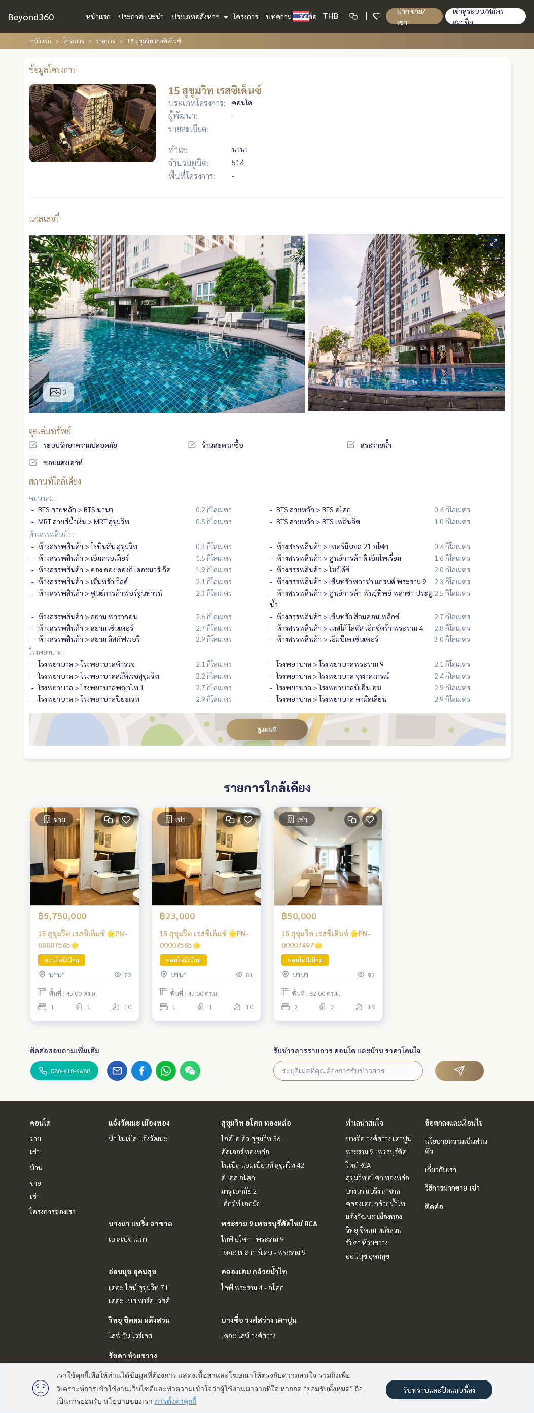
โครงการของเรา (53, 1211)
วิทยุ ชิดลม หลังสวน (139, 1319)
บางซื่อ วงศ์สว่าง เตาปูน (259, 1319)
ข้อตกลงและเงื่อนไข (454, 1122)
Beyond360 (31, 16)
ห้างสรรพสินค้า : (51, 533)
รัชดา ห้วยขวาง (133, 1355)
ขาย (35, 1138)
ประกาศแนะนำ (141, 16)
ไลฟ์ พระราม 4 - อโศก (252, 1287)
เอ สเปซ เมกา (128, 1238)
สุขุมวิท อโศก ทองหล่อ (256, 1122)
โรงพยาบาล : (47, 651)
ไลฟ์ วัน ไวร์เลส (130, 1335)
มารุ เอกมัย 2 (239, 1190)
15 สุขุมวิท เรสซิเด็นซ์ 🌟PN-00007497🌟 (326, 938)
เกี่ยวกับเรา (440, 1169)
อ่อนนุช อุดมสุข (132, 1271)
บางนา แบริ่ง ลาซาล (140, 1223)
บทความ (279, 16)
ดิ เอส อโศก (238, 1177)
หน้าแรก (98, 16)
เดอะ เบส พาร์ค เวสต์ (139, 1300)
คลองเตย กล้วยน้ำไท (254, 1271)
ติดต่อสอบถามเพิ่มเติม (64, 1050)
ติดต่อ (308, 16)
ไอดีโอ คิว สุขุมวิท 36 (251, 1138)
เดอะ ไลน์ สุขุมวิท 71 (138, 1287)
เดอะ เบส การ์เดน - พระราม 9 (263, 1252)
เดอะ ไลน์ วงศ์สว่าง (248, 1335)
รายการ (105, 41)
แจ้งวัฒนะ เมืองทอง (139, 1122)
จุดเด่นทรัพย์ (50, 431)
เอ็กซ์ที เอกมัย (241, 1203)
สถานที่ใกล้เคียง (55, 481)
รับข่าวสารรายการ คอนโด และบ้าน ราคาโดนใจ (347, 1050)
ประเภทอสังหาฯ (198, 16)
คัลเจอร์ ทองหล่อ (245, 1151)
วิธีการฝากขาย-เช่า (452, 1187)
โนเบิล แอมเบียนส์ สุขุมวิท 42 (263, 1164)
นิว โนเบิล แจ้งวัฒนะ (138, 1138)
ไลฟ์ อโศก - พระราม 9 (252, 1238)
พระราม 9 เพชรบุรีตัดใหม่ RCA (269, 1223)
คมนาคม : (43, 497)
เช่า (35, 1151)
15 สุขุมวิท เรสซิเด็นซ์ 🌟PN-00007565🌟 (82, 938)
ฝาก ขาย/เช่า (411, 16)
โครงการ (245, 16)
